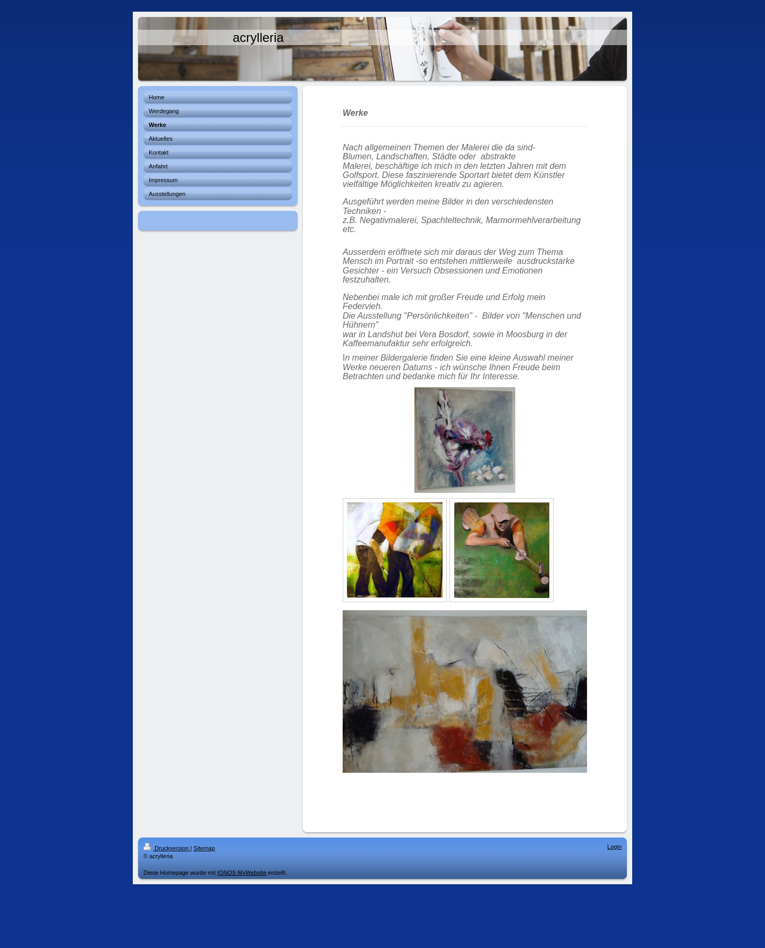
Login (614, 846)
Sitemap (204, 848)
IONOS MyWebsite (242, 872)
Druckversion (166, 848)
